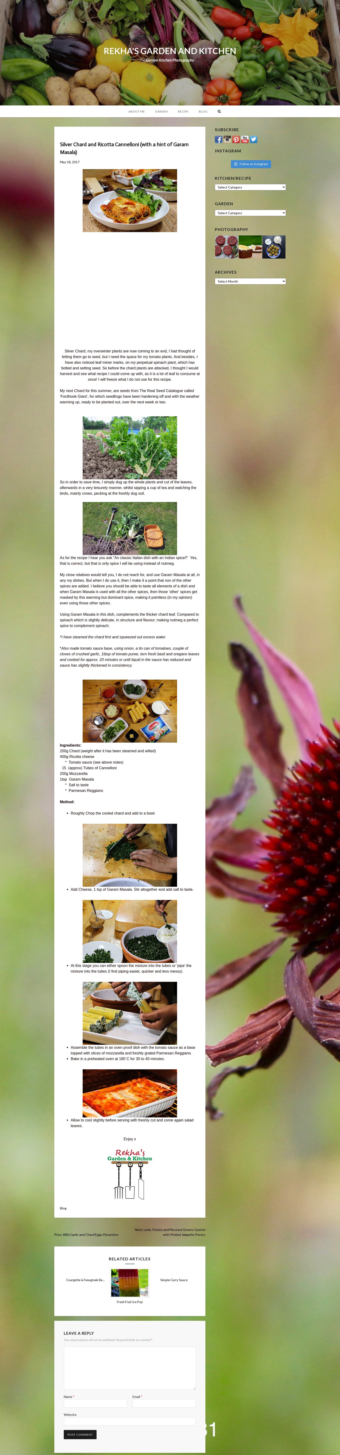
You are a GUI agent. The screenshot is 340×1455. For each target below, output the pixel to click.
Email (137, 1397)
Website (70, 1415)
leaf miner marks (109, 362)
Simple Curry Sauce (173, 1280)
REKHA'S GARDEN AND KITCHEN (170, 51)
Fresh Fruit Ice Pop (130, 1302)
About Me (136, 111)
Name (69, 1397)
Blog (203, 111)
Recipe (183, 111)
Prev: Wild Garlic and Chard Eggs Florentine (86, 1235)
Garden (161, 111)
